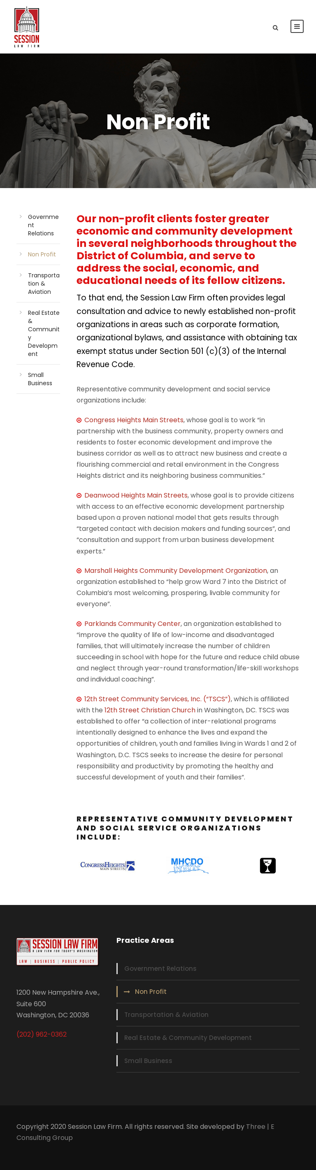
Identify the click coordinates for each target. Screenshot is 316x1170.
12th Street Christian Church (150, 710)
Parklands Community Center (132, 623)
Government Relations (160, 968)
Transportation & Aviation (44, 283)
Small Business (40, 379)
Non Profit (42, 254)
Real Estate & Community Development (188, 1037)
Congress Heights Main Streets (130, 420)
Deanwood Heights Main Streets (136, 495)
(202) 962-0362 (41, 1034)
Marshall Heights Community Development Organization (175, 570)
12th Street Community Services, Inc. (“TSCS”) (157, 699)
